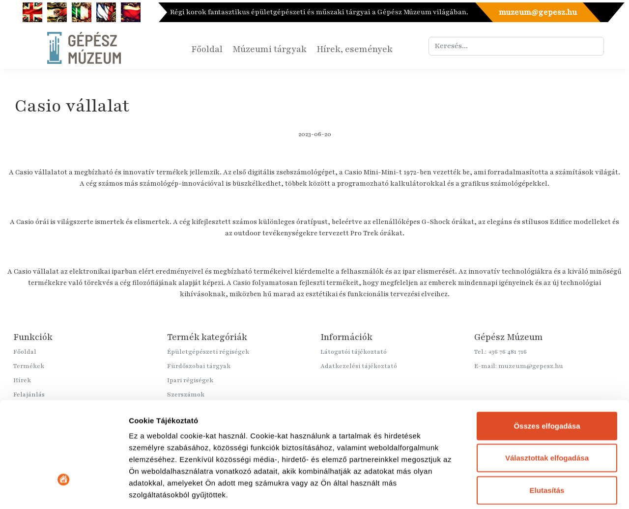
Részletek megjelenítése (172, 489)
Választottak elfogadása (547, 378)
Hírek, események (354, 49)
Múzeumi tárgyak (269, 49)
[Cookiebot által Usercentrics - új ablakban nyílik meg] (64, 489)
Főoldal (207, 49)
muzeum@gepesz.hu (537, 12)
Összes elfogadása (547, 346)
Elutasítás (547, 410)
